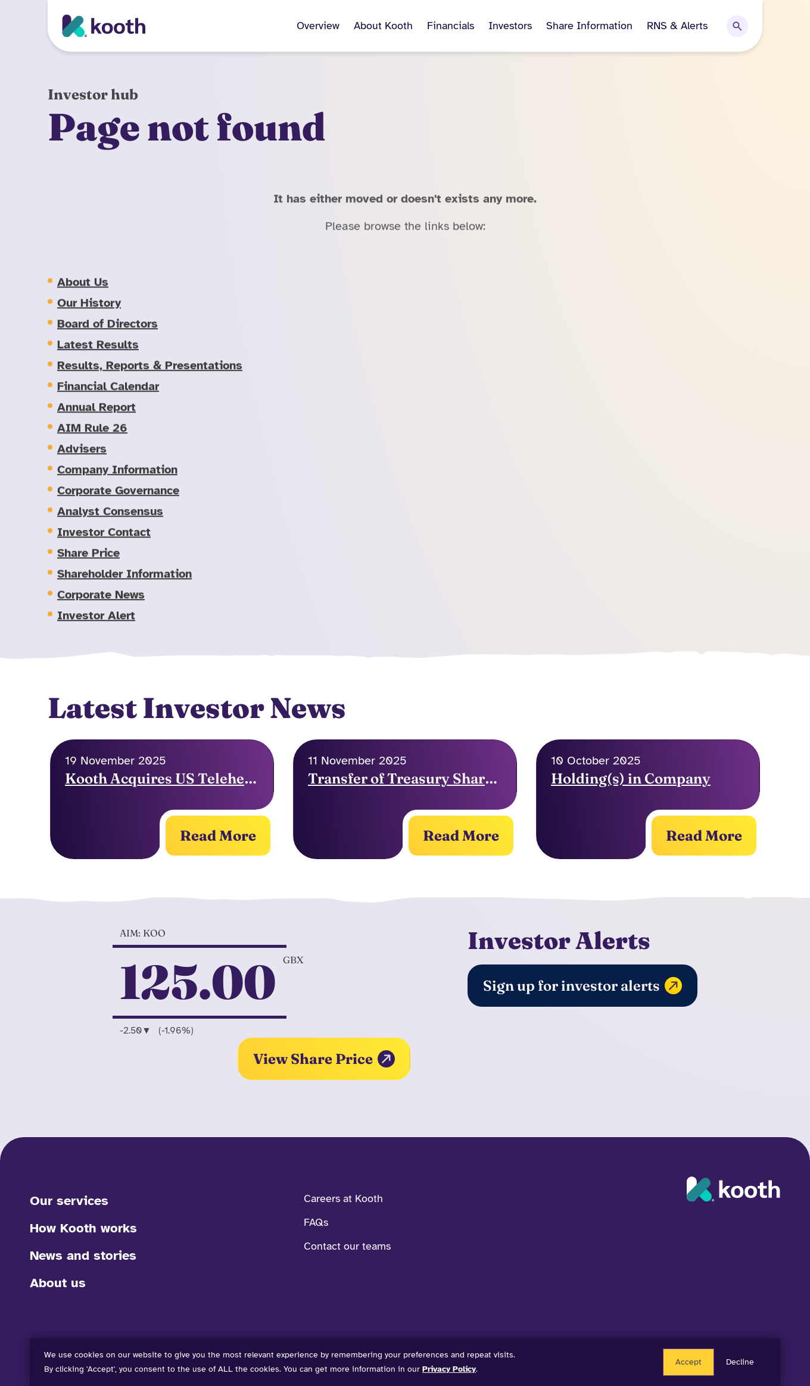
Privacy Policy (449, 1369)
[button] (376, 26)
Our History (89, 314)
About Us (82, 293)
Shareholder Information (124, 585)
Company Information (117, 480)
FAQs (316, 1222)
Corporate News (101, 605)
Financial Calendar (108, 397)
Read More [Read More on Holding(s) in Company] (218, 835)
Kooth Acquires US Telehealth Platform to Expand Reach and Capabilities (162, 778)
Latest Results (98, 355)
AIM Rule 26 (92, 439)
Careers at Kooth (343, 1198)
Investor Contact (104, 543)
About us (58, 1283)
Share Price (88, 564)
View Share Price (324, 1058)
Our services (69, 1201)
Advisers (82, 459)
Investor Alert (96, 626)
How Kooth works (83, 1228)
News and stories (83, 1255)
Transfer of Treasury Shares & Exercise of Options (405, 778)
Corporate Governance (118, 501)
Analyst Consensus (110, 522)
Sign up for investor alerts (582, 985)
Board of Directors (107, 334)
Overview (318, 25)
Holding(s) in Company (631, 778)
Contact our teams (347, 1246)
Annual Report (96, 418)
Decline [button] (740, 1362)
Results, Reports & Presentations (149, 376)
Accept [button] (688, 1362)
